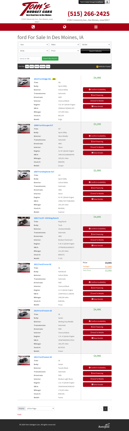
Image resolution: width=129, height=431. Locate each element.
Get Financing (97, 95)
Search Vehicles (95, 51)
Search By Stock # (50, 58)
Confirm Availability (97, 89)
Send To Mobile (97, 101)
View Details (97, 106)
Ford (19, 414)
